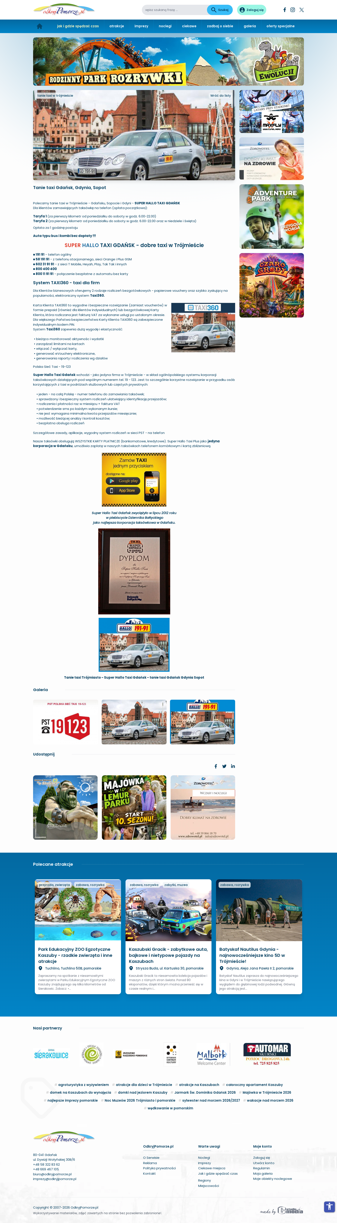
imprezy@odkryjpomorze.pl (54, 1179)
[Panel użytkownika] (251, 10)
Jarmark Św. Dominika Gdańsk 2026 (205, 1092)
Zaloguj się (261, 1157)
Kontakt (149, 1173)
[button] (38, 1054)
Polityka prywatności (159, 1168)
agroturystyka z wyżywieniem (83, 1085)
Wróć (220, 95)
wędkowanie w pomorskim (170, 1108)
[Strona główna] (39, 26)
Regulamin (261, 1168)
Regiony (204, 1180)
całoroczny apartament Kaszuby (254, 1085)
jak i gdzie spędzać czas (78, 26)
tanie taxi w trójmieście (55, 95)
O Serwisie (151, 1157)
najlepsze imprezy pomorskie (72, 1100)
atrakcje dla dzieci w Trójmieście (144, 1085)
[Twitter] (301, 10)
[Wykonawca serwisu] (281, 1210)
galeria (250, 26)
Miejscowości (208, 1185)
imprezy (141, 26)
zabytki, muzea (176, 885)
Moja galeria (263, 1173)
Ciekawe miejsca (211, 1168)
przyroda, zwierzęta (54, 885)
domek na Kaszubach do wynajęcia (80, 1092)
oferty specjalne (281, 26)
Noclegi (204, 1157)
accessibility (329, 1206)
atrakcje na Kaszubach (199, 1085)
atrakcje (116, 26)
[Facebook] (284, 10)
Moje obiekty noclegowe (272, 1178)
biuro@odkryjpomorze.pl (52, 1174)
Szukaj (219, 9)
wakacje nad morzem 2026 (270, 1100)
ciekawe (189, 26)
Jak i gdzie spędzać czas (218, 1173)
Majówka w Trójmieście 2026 (267, 1092)
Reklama (150, 1163)
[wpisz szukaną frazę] (174, 10)
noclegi (165, 26)
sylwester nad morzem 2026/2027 (211, 1100)
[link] (216, 766)
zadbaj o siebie (220, 26)
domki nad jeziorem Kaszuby (142, 1092)
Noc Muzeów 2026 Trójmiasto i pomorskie (140, 1100)
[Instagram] (292, 10)
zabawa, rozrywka (90, 885)
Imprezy (204, 1163)
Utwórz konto (263, 1163)
